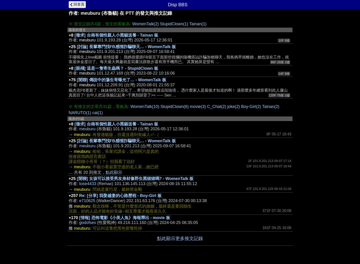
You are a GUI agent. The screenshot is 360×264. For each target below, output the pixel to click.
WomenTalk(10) (144, 106)
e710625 (87, 200)
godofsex (87, 222)
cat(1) (97, 112)
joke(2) (233, 106)
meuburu (87, 129)
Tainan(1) (197, 24)
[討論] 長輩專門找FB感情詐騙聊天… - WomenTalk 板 (126, 46)
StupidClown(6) (174, 106)
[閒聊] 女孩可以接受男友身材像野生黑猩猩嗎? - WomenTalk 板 (135, 178)
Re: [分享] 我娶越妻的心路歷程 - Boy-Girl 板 (120, 195)
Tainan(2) (270, 106)
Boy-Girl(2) (251, 106)
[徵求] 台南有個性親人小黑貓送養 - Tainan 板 (116, 35)
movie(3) (198, 106)
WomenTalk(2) (145, 24)
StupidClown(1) (174, 24)
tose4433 (87, 183)
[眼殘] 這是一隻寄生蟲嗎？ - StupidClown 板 (116, 68)
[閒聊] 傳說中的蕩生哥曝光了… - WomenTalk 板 (121, 80)
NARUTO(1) (80, 112)
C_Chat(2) (216, 106)
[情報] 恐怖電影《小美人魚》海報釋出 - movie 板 (124, 217)
